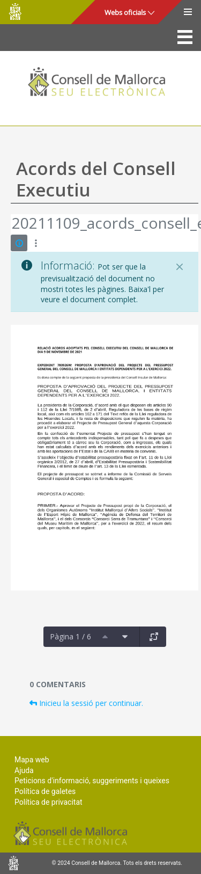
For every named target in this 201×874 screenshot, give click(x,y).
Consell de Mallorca (15, 11)
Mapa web (31, 759)
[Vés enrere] (11, 224)
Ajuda (24, 770)
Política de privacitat (48, 802)
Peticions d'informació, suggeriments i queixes (91, 780)
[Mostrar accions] (35, 243)
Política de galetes (45, 791)
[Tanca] (179, 266)
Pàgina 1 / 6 (70, 636)
